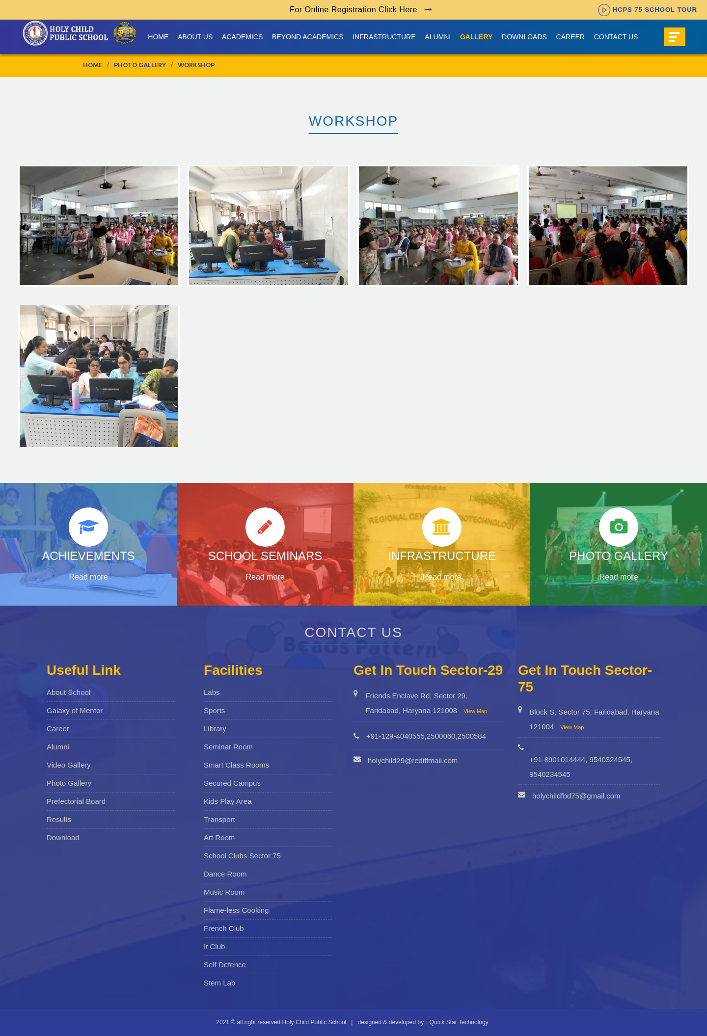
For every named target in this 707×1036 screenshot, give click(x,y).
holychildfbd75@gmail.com (576, 796)
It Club (214, 946)
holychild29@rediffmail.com (413, 760)
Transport (219, 819)
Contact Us (616, 37)
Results (59, 819)
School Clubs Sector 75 (242, 855)
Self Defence (225, 964)
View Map (475, 711)
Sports (214, 710)
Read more (88, 577)
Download (63, 837)
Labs (212, 692)
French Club (224, 928)
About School (68, 692)
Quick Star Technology (459, 1022)
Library (215, 728)
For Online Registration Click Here (353, 9)
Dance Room (225, 874)
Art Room (219, 837)
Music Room (224, 892)
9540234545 (549, 774)
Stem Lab (219, 983)
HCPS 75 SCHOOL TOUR (647, 9)
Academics (242, 37)
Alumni (438, 37)
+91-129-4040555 (395, 736)
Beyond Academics (307, 37)
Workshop (196, 66)
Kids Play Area (228, 801)
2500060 (441, 736)
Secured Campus (232, 783)
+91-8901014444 (557, 759)
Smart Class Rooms (236, 765)
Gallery (476, 37)
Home (158, 37)
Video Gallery (69, 765)
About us (195, 37)
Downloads (524, 37)
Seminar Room (228, 747)
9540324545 (609, 759)
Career (570, 37)
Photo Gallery (140, 66)
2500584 (472, 736)
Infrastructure (384, 37)
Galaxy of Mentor (75, 710)
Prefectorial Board (76, 801)
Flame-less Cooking (236, 910)
